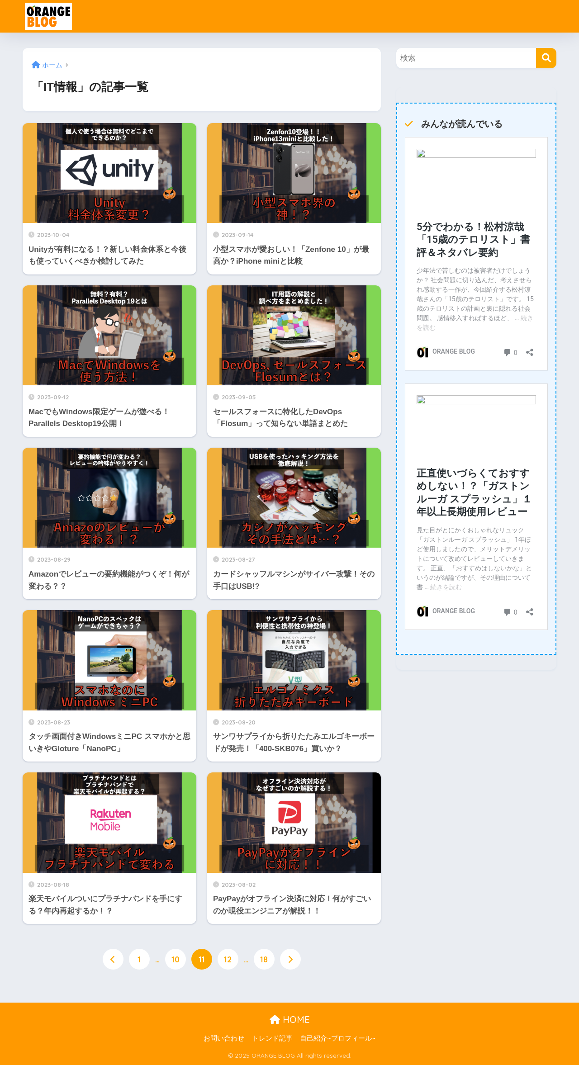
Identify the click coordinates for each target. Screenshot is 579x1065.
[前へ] (113, 959)
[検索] (546, 58)
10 (175, 959)
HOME (290, 1019)
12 (228, 959)
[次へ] (290, 959)
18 (264, 959)
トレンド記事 (272, 1038)
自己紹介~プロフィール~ (337, 1038)
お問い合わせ (224, 1038)
